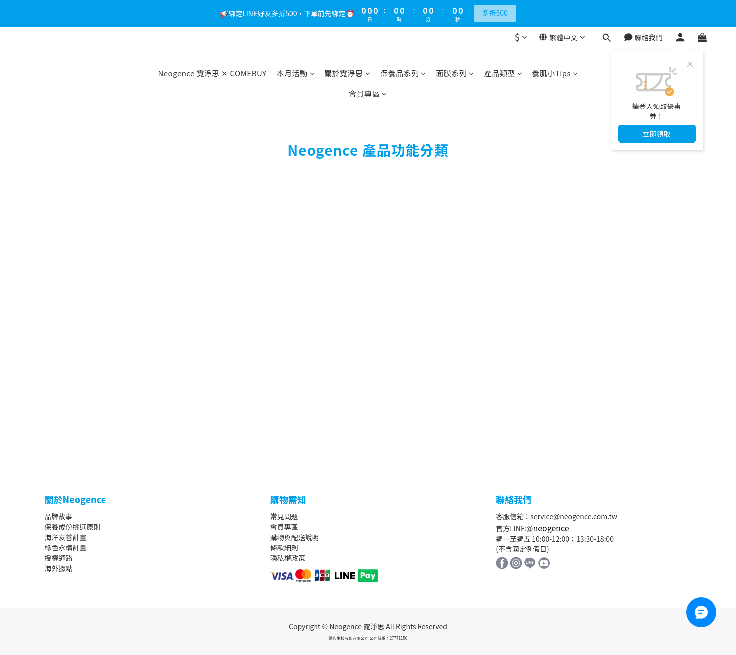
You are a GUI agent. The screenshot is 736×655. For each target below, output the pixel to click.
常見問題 (284, 516)
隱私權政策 (287, 558)
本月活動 (296, 73)
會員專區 (368, 93)
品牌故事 (59, 516)
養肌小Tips (555, 73)
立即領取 (657, 134)
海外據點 (59, 568)
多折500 (495, 13)
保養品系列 (403, 73)
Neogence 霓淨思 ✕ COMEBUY (212, 73)
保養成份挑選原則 (73, 527)
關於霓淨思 (347, 73)
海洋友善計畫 (66, 537)
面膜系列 (455, 73)
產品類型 (503, 73)
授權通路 (59, 558)
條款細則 (284, 547)
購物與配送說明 (294, 537)
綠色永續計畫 (66, 547)
